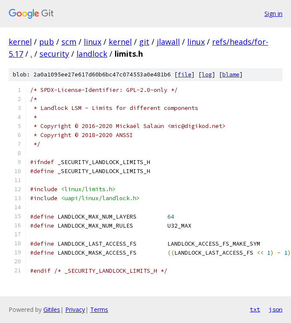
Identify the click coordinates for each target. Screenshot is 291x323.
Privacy (75, 309)
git (144, 42)
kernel (20, 42)
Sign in (273, 13)
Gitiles (51, 309)
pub (46, 42)
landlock (91, 54)
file (184, 74)
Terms (99, 309)
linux (92, 42)
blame (230, 74)
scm (68, 42)
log (207, 74)
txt (255, 309)
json (275, 309)
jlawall (168, 42)
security (54, 54)
